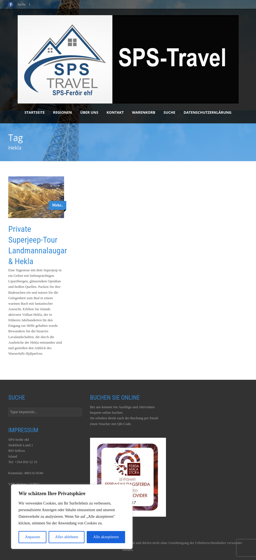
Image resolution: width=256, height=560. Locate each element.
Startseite (35, 112)
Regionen (62, 112)
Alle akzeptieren (106, 537)
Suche (169, 112)
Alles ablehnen (66, 537)
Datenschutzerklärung (207, 112)
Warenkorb (143, 112)
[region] (72, 516)
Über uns (89, 112)
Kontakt (115, 112)
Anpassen (32, 537)
